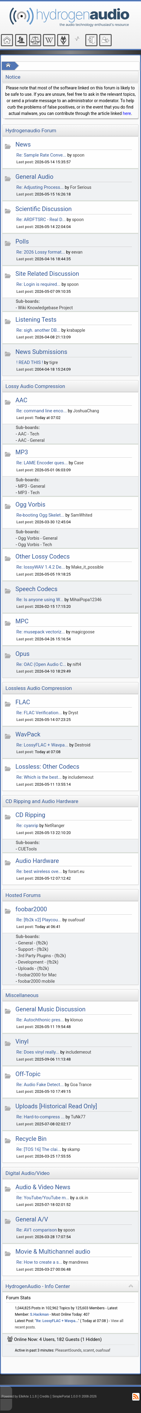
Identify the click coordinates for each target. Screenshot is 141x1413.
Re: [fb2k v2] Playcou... (38, 920)
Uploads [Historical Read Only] (56, 1106)
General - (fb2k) (33, 943)
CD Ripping (30, 815)
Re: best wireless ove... (39, 871)
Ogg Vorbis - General (37, 538)
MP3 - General (31, 486)
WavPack (27, 734)
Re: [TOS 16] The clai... (38, 1149)
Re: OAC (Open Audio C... (41, 664)
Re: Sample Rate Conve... (41, 155)
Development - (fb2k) (38, 962)
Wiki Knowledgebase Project (45, 307)
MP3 (21, 452)
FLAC (22, 702)
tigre (53, 362)
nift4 (77, 664)
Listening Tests (36, 319)
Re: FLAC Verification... (39, 712)
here (127, 113)
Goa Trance (80, 1084)
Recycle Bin (31, 1138)
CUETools (27, 849)
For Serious (80, 187)
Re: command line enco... (41, 411)
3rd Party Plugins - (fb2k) (42, 955)
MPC (21, 621)
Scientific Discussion (43, 209)
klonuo (76, 1019)
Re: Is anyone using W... (39, 599)
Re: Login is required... (38, 284)
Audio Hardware (37, 860)
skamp (73, 1149)
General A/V (31, 1219)
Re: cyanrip (27, 825)
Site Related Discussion (47, 273)
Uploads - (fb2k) (33, 968)
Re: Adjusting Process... (40, 187)
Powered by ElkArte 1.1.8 (19, 1396)
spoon (78, 155)
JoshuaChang (86, 410)
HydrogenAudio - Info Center (37, 1286)
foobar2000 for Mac (37, 975)
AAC (21, 400)
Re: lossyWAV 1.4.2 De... (40, 567)
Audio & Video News (42, 1187)
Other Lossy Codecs (42, 556)
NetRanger (55, 825)
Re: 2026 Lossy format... (40, 252)
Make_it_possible (87, 567)
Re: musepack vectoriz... (40, 632)
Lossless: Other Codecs (47, 766)
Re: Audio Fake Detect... (40, 1084)
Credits (45, 1396)
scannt (88, 1350)
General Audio (34, 176)
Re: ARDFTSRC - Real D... (41, 219)
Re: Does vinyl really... (37, 1052)
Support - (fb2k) (33, 949)
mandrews (78, 1262)
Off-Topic (28, 1074)
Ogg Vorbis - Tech (35, 544)
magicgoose (82, 631)
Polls (22, 241)
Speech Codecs (36, 589)
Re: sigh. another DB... (38, 330)
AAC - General (31, 440)
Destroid (82, 745)
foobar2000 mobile (36, 981)
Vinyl (21, 1041)
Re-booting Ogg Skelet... (40, 515)
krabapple (76, 330)
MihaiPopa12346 (86, 599)
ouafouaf (76, 919)
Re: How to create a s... (39, 1262)
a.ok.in (82, 1197)
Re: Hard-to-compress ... (40, 1117)
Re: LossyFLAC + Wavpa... (42, 745)
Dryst (73, 712)
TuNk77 (78, 1116)
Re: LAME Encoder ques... (42, 463)
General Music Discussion (50, 1009)
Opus (22, 653)
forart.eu (76, 871)
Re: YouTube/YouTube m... (42, 1197)
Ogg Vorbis (30, 504)
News (23, 144)
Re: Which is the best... (39, 777)
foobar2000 (31, 909)
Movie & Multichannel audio (52, 1251)
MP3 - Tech (29, 492)
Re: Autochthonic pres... (40, 1020)
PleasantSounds (68, 1350)
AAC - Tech (28, 434)
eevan (77, 252)
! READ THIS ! (29, 362)
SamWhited (81, 515)
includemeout (80, 777)
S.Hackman (39, 1314)
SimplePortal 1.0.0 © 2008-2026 (74, 1396)
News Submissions (41, 351)
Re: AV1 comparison (36, 1230)
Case (79, 462)
